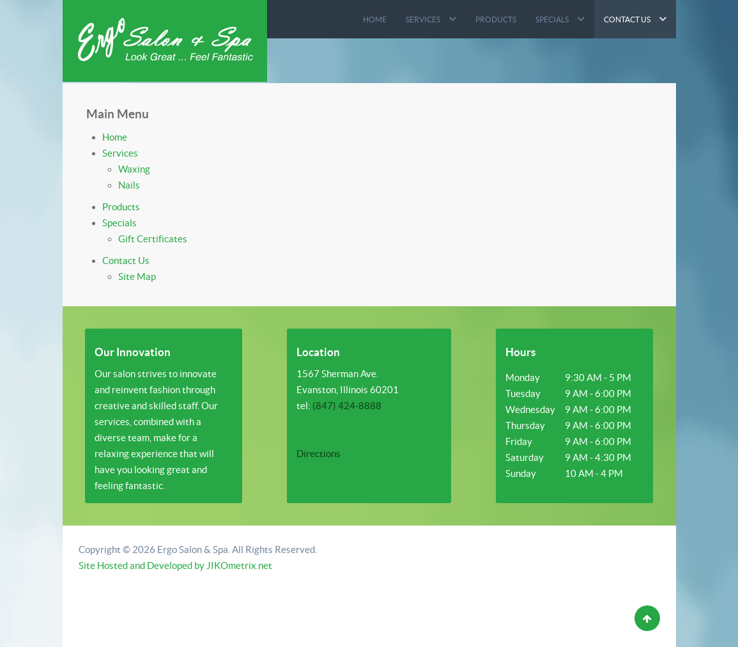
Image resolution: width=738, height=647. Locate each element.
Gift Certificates (152, 238)
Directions (318, 453)
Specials (119, 222)
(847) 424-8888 (346, 405)
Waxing (134, 169)
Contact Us (126, 260)
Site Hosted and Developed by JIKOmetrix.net (175, 565)
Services (120, 153)
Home (114, 137)
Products (121, 206)
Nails (129, 185)
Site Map (137, 276)
